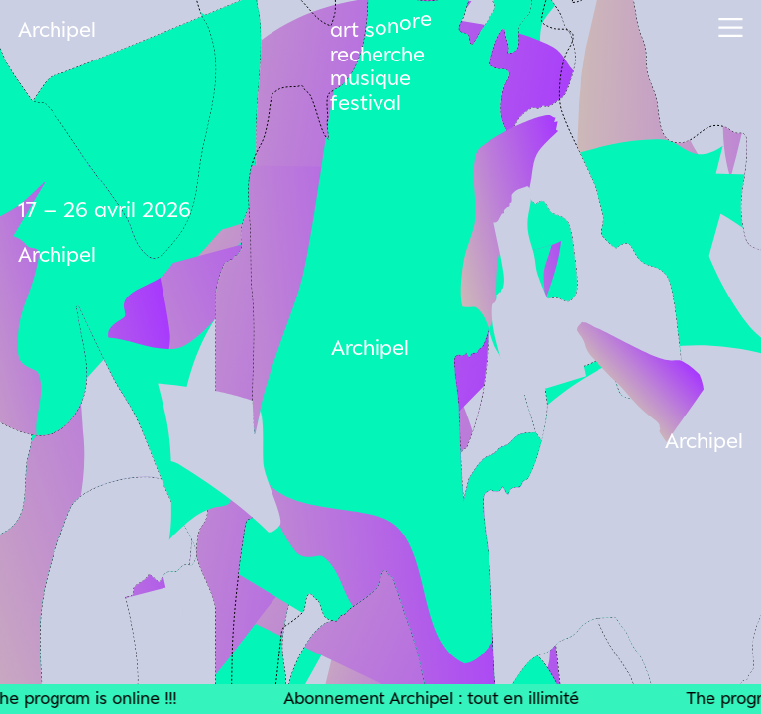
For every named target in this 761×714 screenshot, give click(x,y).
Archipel (57, 29)
